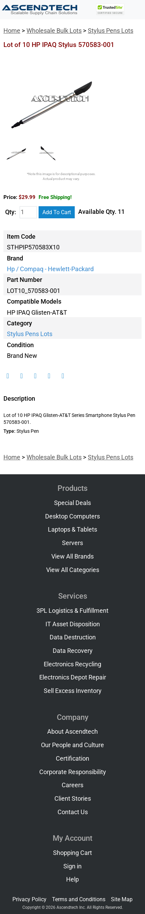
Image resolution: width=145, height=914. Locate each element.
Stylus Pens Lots (110, 30)
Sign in (72, 866)
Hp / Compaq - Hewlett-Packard (50, 269)
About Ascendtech (72, 731)
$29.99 (45, 197)
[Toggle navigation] (135, 10)
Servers (72, 543)
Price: (10, 197)
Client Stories (72, 798)
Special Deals (72, 502)
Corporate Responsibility (72, 772)
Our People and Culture (72, 745)
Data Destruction (73, 637)
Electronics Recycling (72, 664)
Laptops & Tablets (72, 529)
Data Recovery (73, 650)
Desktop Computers (72, 516)
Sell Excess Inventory (73, 690)
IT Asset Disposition (72, 624)
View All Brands (72, 556)
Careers (72, 785)
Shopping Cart (72, 852)
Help (72, 879)
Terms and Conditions (78, 899)
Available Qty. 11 (101, 211)
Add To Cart (56, 212)
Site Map (122, 899)
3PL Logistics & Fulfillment (72, 610)
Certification (72, 758)
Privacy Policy (29, 899)
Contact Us (73, 812)
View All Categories (72, 570)
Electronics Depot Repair (72, 677)
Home (11, 30)
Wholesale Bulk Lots (54, 30)
